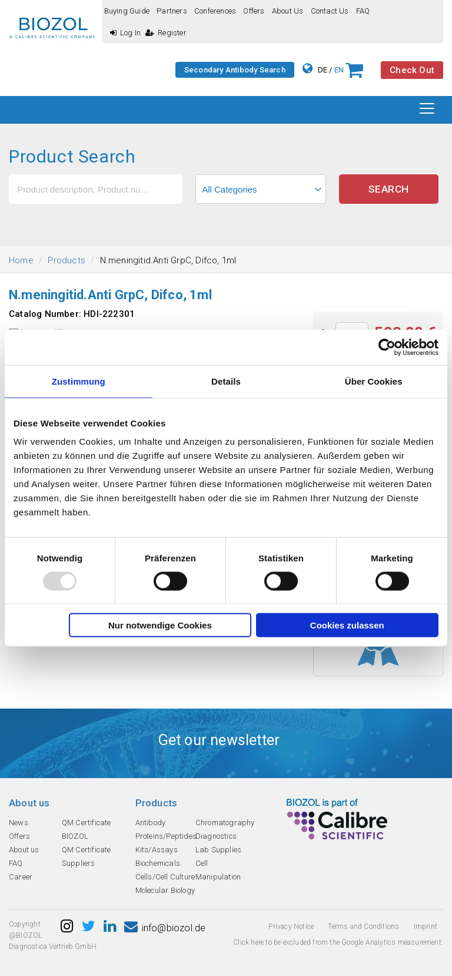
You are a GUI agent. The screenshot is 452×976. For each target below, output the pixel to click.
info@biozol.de (164, 928)
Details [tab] (226, 381)
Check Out (412, 70)
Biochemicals (157, 863)
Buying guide (126, 10)
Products (66, 260)
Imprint (425, 926)
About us (288, 10)
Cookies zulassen (347, 625)
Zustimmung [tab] (78, 381)
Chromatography (225, 822)
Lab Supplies (218, 849)
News (18, 822)
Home (21, 260)
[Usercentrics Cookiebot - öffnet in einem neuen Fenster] (386, 347)
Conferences (215, 10)
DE (322, 69)
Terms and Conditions (363, 926)
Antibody (150, 822)
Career (20, 876)
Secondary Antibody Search (234, 69)
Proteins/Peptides (166, 836)
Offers (253, 10)
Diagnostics (216, 836)
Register (166, 32)
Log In (125, 32)
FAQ (363, 10)
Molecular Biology (165, 890)
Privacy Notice (291, 926)
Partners (172, 10)
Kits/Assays (156, 849)
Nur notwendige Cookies (160, 625)
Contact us (330, 10)
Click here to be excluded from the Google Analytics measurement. (338, 942)
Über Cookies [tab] (374, 381)
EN (339, 69)
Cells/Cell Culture (165, 876)
